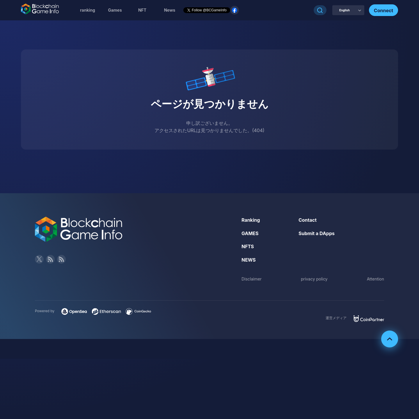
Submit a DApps (317, 233)
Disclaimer (252, 278)
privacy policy (314, 278)
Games (115, 10)
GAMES (250, 233)
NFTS (248, 246)
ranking (87, 10)
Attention (375, 278)
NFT (142, 10)
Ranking (251, 220)
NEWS (249, 260)
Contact (308, 220)
